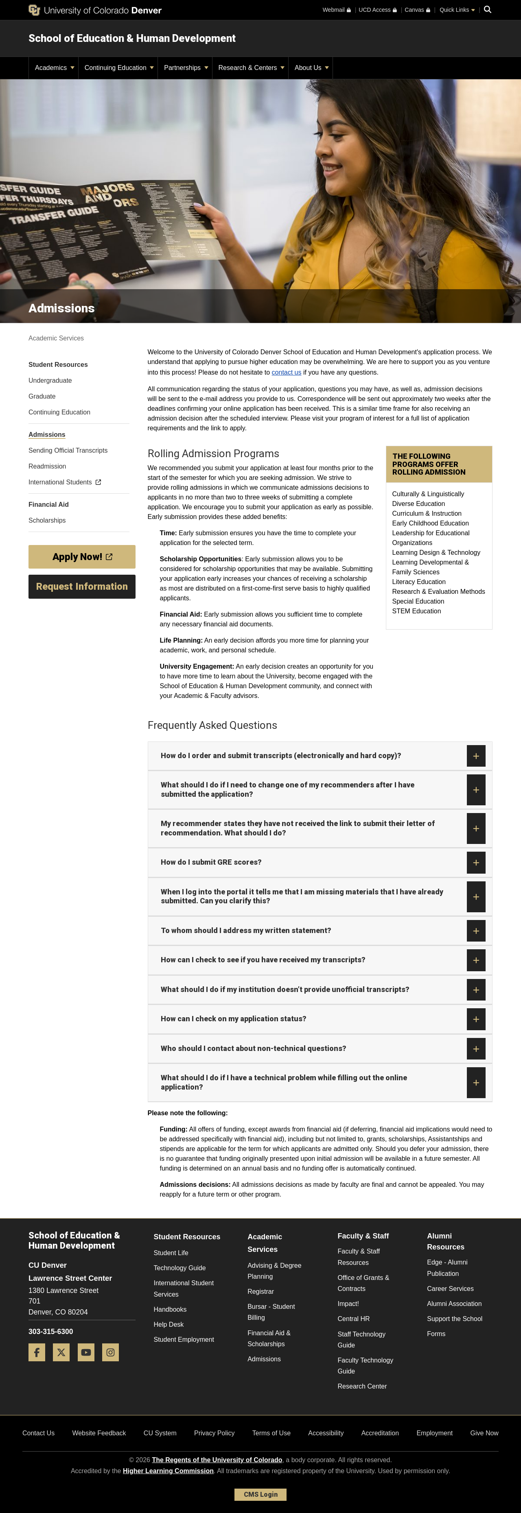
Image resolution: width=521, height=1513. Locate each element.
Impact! (348, 1303)
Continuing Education (119, 67)
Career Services (450, 1288)
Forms (436, 1333)
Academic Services (56, 338)
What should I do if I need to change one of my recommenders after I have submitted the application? (323, 789)
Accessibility (326, 1433)
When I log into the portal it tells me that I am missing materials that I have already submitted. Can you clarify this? (323, 896)
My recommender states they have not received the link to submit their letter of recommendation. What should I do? (323, 828)
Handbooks (170, 1309)
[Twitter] (64, 1364)
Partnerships (186, 67)
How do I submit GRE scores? (323, 863)
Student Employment (184, 1339)
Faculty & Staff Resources (359, 1257)
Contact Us (38, 1433)
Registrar (260, 1291)
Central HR (354, 1318)
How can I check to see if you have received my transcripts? (323, 960)
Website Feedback (99, 1433)
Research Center (362, 1386)
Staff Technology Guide (362, 1340)
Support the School (454, 1318)
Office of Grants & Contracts (364, 1283)
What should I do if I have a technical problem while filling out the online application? (323, 1082)
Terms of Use (271, 1433)
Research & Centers (252, 67)
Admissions (264, 1359)
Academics (54, 67)
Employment (434, 1433)
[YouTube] (89, 1364)
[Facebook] (39, 1364)
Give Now (485, 1433)
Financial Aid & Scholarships (269, 1338)
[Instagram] (113, 1364)
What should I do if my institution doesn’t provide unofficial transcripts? (323, 990)
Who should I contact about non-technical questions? (323, 1049)
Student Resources (187, 1237)
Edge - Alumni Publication (447, 1268)
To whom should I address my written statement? (323, 931)
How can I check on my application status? (323, 1019)
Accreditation (380, 1433)
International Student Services (184, 1288)
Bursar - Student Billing (271, 1312)
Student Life (171, 1252)
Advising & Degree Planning (274, 1271)
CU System (160, 1433)
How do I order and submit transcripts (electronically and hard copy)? (323, 756)
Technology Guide (180, 1267)
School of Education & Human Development (132, 38)
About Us (312, 67)
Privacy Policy (214, 1433)
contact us (287, 372)
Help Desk (169, 1324)
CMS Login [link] (261, 1494)
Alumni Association (454, 1303)
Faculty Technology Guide (366, 1366)
